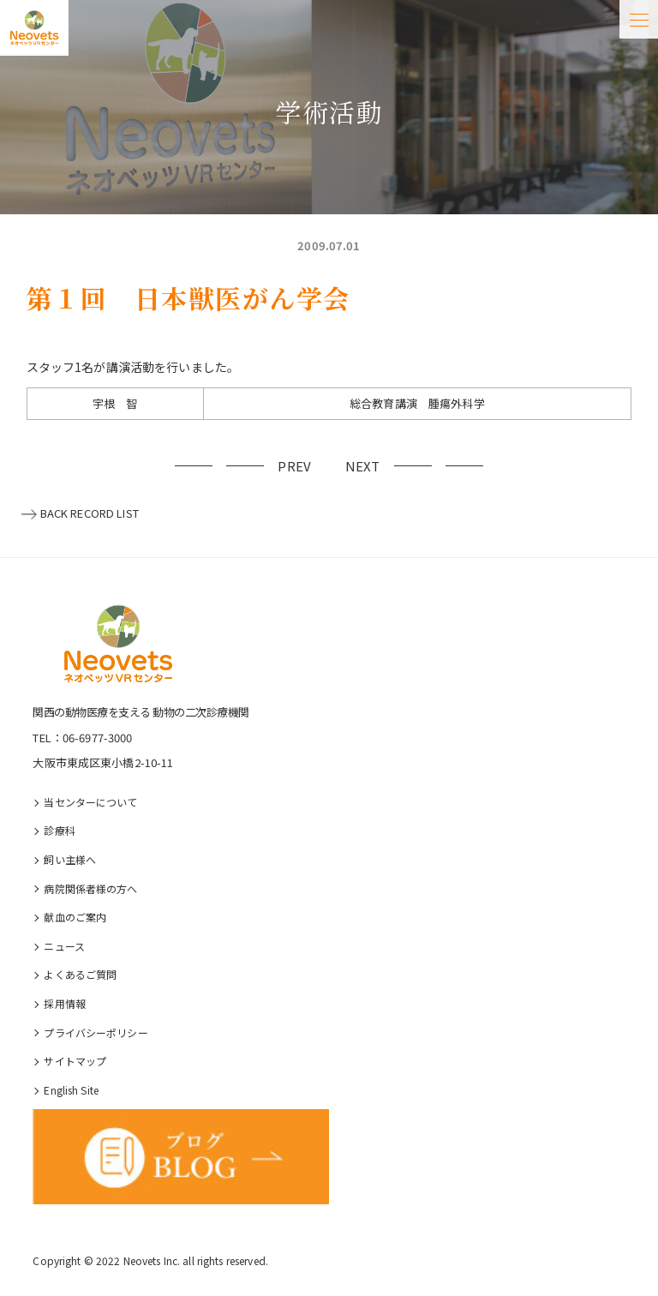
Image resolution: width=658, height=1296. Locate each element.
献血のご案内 (75, 916)
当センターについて (90, 802)
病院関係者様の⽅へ (90, 888)
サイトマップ (75, 1060)
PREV (294, 466)
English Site (71, 1090)
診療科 (59, 830)
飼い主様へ (70, 859)
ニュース (64, 946)
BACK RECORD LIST (89, 513)
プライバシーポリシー (95, 1032)
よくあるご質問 (80, 974)
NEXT (362, 466)
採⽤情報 (65, 1003)
